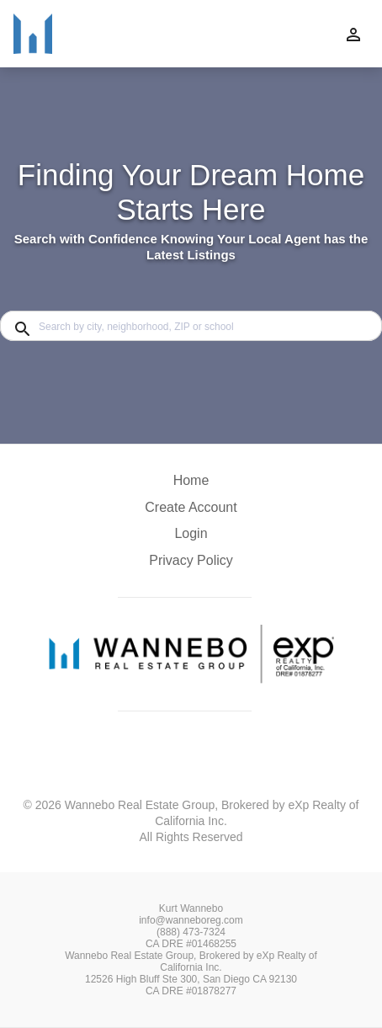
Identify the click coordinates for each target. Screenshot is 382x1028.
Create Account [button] (190, 507)
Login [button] (190, 533)
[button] (190, 538)
